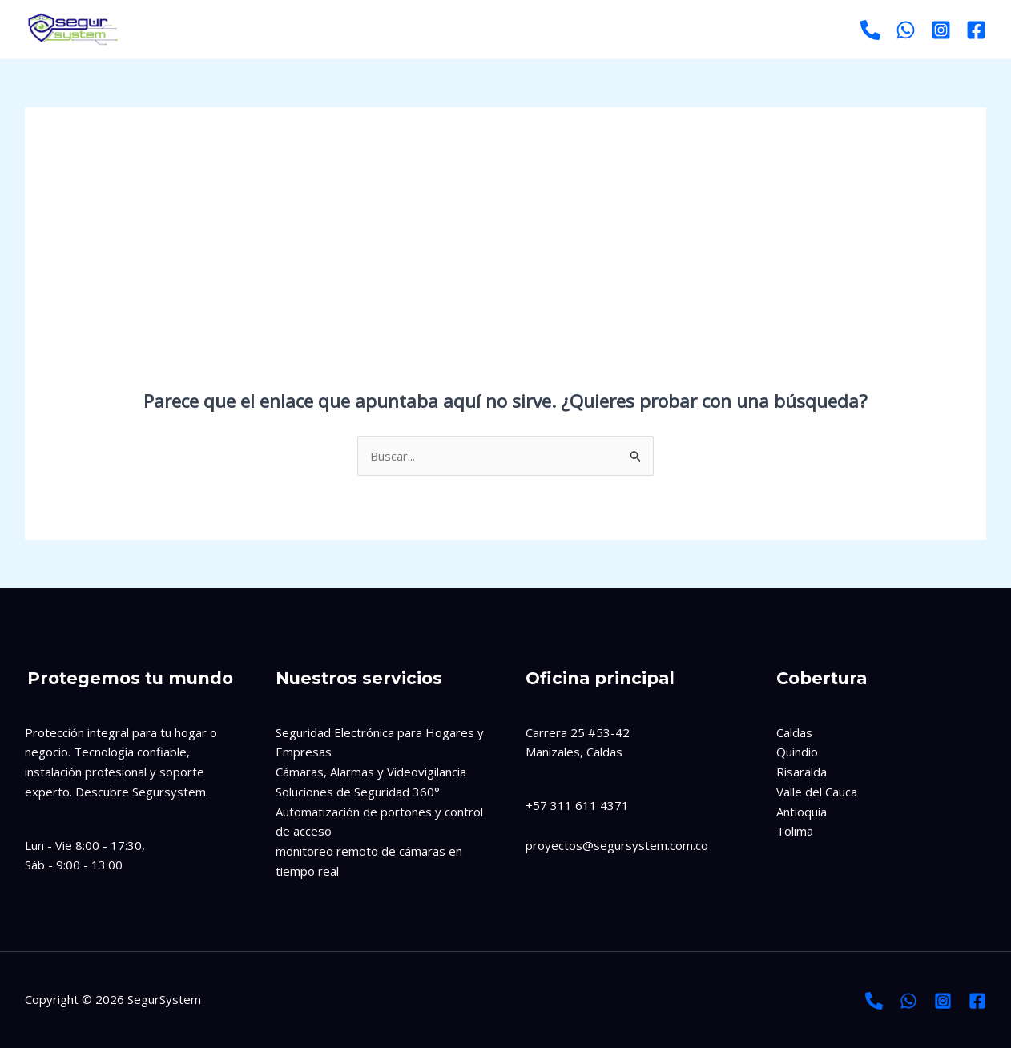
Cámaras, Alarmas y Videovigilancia (371, 772)
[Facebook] (976, 30)
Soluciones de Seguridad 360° (358, 792)
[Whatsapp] (906, 30)
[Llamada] (874, 1001)
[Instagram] (941, 30)
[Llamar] (870, 30)
